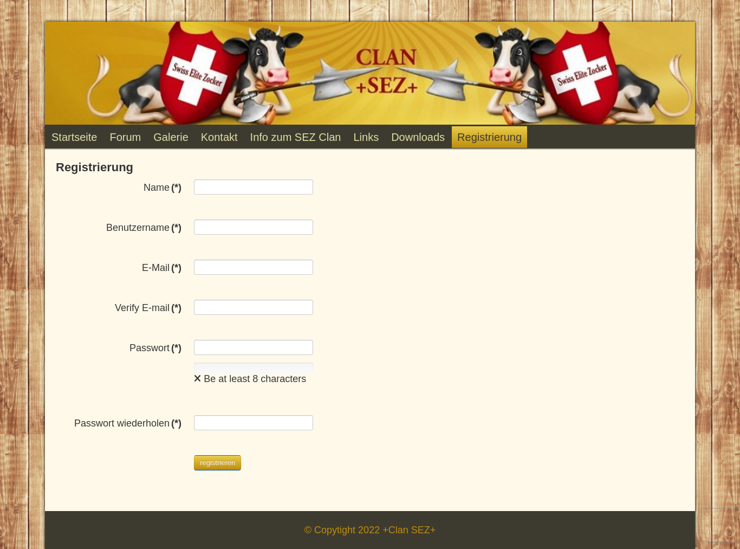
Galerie (170, 137)
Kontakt (219, 137)
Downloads (418, 137)
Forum (125, 137)
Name (162, 187)
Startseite (74, 137)
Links (366, 137)
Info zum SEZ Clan (295, 137)
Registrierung (489, 137)
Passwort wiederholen (127, 423)
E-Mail (161, 267)
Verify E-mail (148, 307)
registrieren (217, 462)
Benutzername (143, 227)
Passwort (155, 348)
